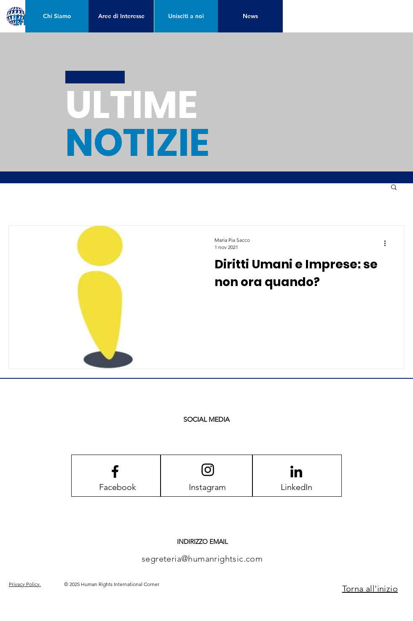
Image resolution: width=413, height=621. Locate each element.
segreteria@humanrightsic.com (202, 559)
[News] (250, 16)
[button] (394, 187)
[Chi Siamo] (57, 16)
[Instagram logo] (207, 469)
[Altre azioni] (388, 243)
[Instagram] (207, 487)
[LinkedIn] (296, 487)
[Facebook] (117, 487)
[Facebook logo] (115, 471)
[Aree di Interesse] (121, 16)
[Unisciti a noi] (186, 16)
